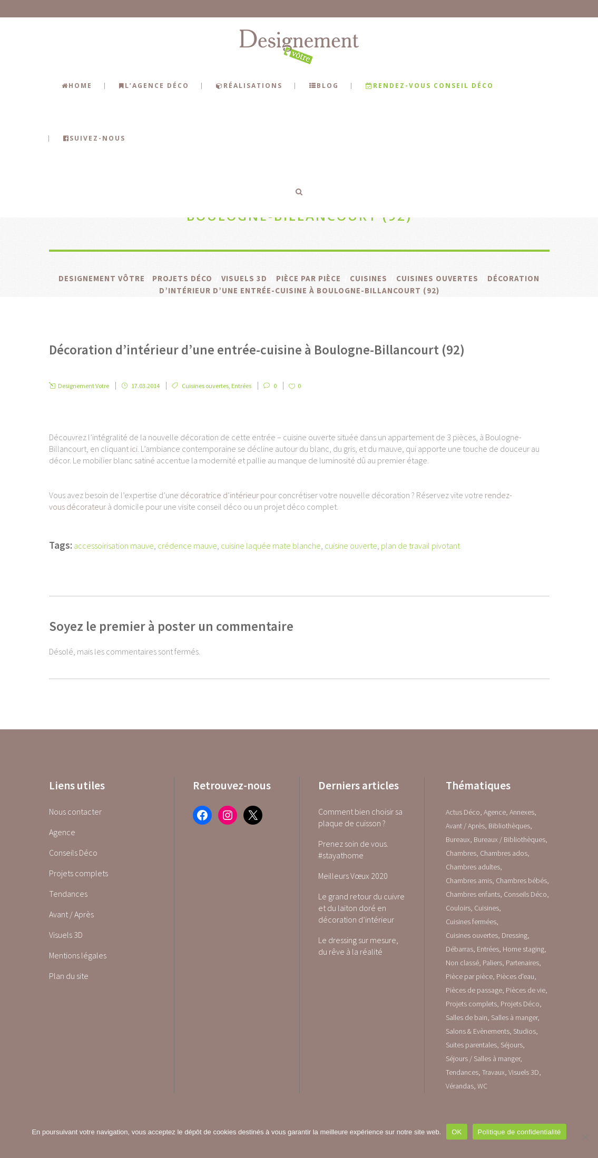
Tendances (68, 893)
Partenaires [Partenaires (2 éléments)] (522, 962)
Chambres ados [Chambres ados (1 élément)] (503, 853)
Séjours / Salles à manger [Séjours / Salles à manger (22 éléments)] (483, 1058)
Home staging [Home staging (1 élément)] (523, 949)
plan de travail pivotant (420, 545)
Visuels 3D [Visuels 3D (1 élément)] (523, 1072)
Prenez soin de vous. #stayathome (353, 849)
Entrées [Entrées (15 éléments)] (488, 949)
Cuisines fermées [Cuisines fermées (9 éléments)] (471, 921)
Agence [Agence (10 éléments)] (495, 812)
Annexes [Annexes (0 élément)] (521, 812)
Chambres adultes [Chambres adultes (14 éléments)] (473, 867)
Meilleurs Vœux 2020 (353, 875)
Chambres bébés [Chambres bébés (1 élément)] (521, 880)
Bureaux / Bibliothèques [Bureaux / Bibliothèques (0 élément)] (509, 839)
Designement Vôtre (101, 278)
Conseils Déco (73, 852)
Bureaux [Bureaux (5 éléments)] (458, 839)
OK (457, 1132)
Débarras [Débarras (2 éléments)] (459, 949)
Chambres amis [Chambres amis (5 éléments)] (469, 880)
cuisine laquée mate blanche (271, 545)
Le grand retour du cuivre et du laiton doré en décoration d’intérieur (361, 908)
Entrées (241, 386)
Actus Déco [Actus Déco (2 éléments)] (463, 812)
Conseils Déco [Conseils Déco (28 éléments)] (525, 894)
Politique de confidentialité (519, 1132)
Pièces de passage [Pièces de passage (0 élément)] (474, 990)
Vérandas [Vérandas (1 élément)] (460, 1086)
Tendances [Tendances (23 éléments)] (462, 1072)
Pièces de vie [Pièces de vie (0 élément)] (525, 990)
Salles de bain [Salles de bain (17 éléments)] (466, 1017)
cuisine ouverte (351, 545)
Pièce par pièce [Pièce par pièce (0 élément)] (469, 976)
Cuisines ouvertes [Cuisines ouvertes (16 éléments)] (472, 935)
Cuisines (368, 278)
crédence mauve (187, 545)
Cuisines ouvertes (437, 278)
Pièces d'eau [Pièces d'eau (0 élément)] (515, 976)
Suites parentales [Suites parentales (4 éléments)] (471, 1045)
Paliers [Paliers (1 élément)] (492, 962)
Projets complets (78, 873)
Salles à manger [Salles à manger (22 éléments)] (514, 1017)
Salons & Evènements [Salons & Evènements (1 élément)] (477, 1031)
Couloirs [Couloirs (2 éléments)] (458, 908)
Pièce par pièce (308, 278)
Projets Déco (182, 278)
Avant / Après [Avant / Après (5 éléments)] (465, 825)
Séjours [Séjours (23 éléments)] (512, 1045)
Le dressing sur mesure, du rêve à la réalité (358, 946)
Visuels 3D (244, 278)
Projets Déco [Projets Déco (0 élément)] (520, 1003)
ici (134, 448)
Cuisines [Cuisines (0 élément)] (486, 908)
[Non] (585, 1137)
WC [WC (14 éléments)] (482, 1086)
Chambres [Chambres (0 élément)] (461, 853)
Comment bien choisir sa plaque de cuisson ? (360, 817)
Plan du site (69, 976)
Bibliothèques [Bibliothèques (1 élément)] (509, 825)
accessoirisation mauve (114, 545)
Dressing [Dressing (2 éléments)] (514, 935)
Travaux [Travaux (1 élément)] (493, 1072)
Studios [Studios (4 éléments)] (524, 1031)
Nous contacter (75, 811)
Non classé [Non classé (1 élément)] (462, 962)
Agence (62, 832)
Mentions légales (77, 955)
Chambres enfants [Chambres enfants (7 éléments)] (473, 894)
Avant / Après (71, 914)
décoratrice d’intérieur (219, 495)
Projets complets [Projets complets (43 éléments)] (471, 1003)
